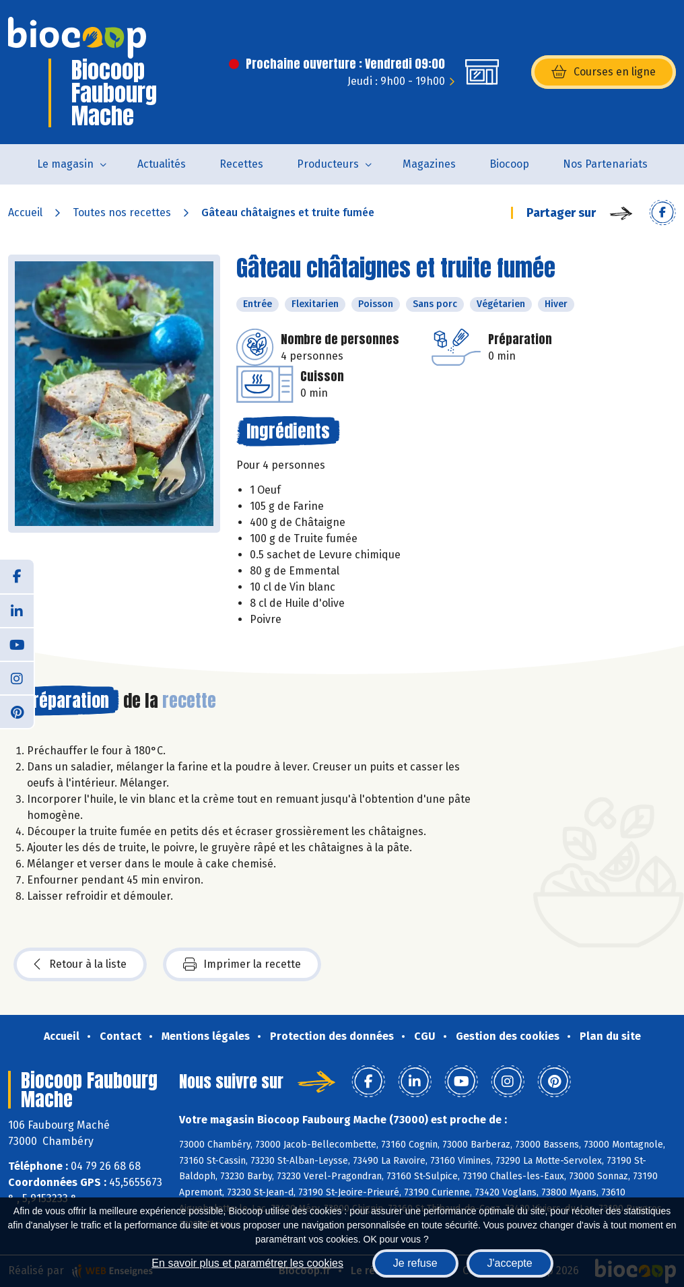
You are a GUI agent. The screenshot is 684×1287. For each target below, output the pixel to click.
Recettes (241, 164)
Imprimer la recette (242, 964)
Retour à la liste (80, 964)
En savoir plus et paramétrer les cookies (247, 1263)
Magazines (429, 164)
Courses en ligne (603, 72)
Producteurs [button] (328, 164)
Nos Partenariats (605, 164)
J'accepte (510, 1263)
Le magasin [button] (65, 164)
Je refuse (415, 1263)
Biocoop (509, 164)
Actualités (161, 164)
